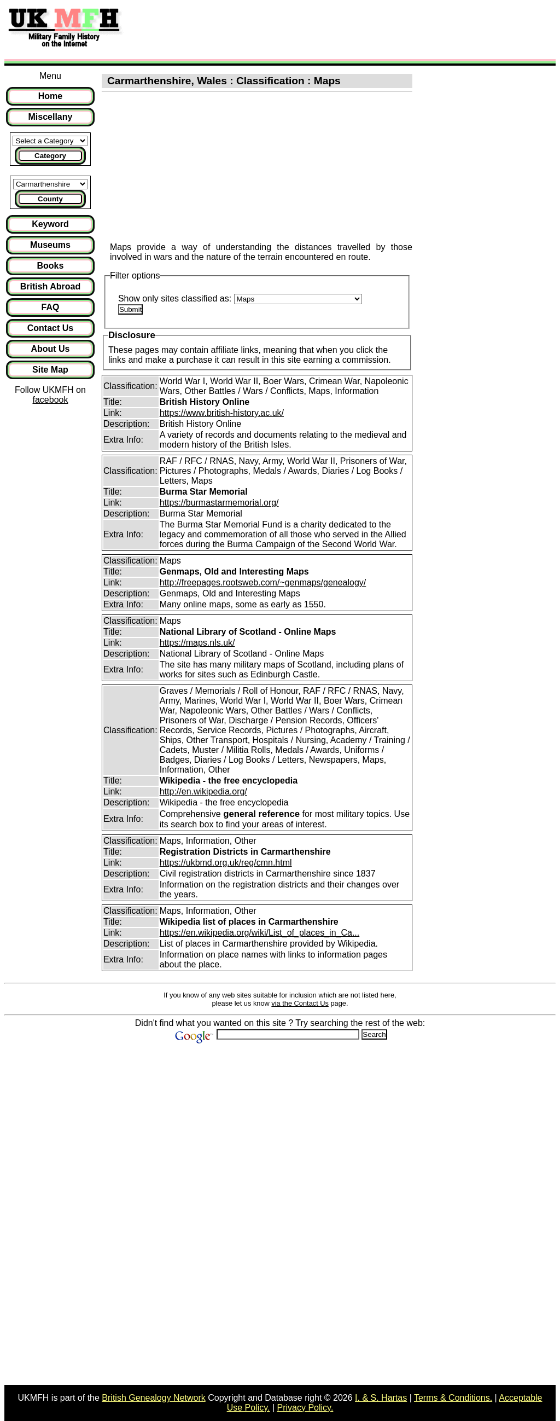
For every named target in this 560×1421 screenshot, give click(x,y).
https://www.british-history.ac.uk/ (222, 412)
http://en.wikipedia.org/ (203, 791)
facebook (50, 399)
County (50, 199)
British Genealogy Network (153, 1397)
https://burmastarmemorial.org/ (219, 502)
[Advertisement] (330, 29)
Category (50, 156)
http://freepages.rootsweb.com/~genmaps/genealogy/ (263, 582)
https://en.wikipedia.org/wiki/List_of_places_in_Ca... (260, 932)
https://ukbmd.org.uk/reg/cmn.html (226, 862)
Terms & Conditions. (453, 1397)
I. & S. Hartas (381, 1397)
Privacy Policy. (305, 1407)
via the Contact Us (300, 1003)
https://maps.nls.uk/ (197, 642)
